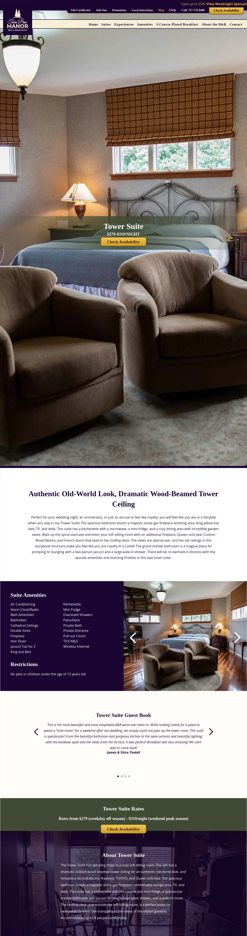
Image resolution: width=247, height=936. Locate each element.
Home (93, 24)
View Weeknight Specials (226, 4)
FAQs (172, 10)
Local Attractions (142, 10)
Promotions (119, 10)
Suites (106, 24)
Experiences (124, 24)
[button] (234, 637)
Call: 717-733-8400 (193, 10)
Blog (161, 10)
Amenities (145, 24)
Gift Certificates (81, 10)
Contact (236, 24)
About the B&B (214, 24)
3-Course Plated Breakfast (177, 24)
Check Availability (226, 10)
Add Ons (101, 10)
